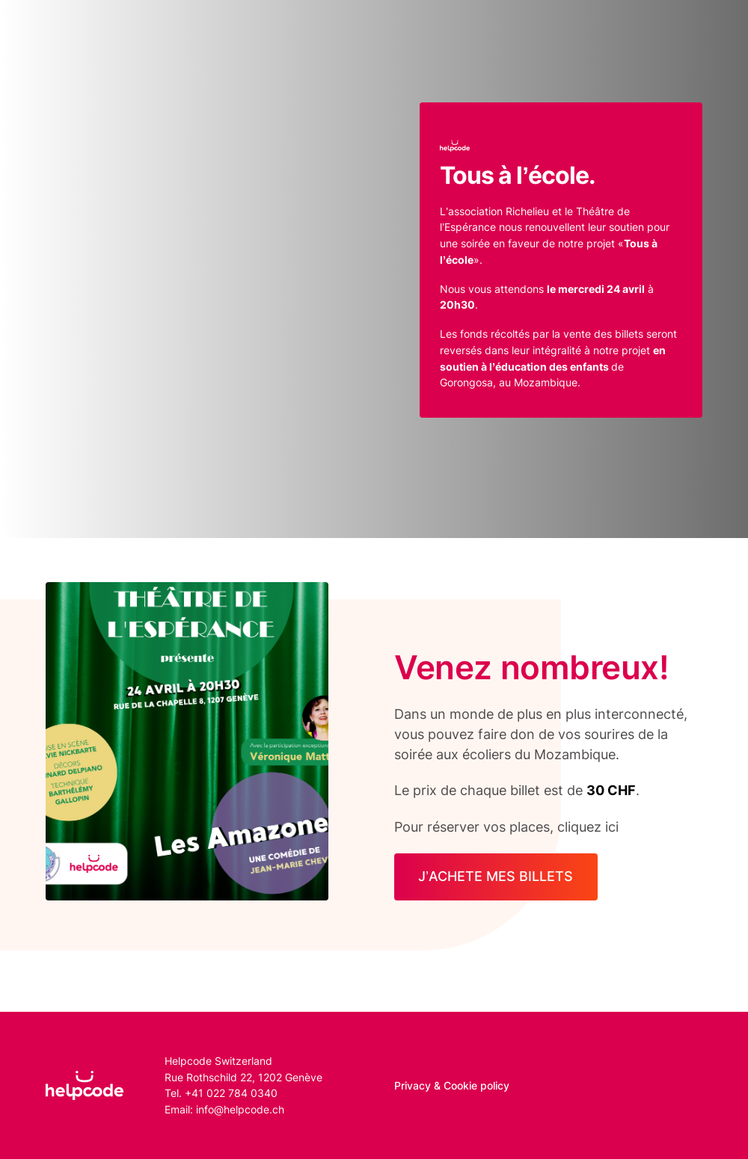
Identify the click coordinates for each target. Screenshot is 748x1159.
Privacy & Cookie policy (451, 1085)
